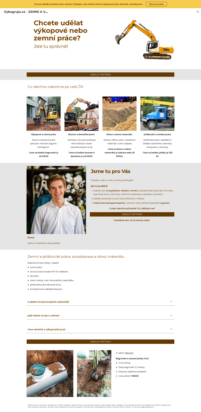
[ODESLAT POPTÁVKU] (100, 74)
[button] (198, 12)
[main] (69, 34)
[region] (100, 4)
